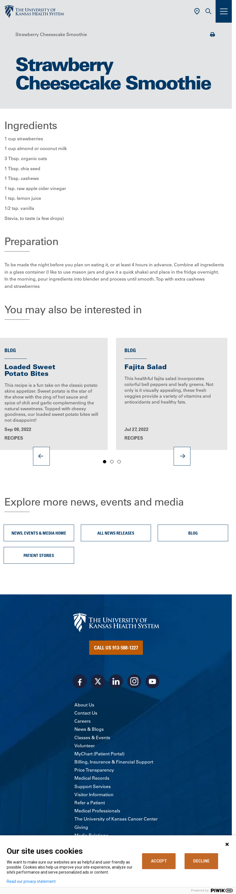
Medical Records (91, 778)
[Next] (182, 456)
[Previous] (41, 456)
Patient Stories (38, 555)
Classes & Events (92, 737)
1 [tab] (104, 462)
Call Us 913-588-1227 (116, 647)
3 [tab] (119, 462)
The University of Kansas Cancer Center (116, 819)
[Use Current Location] (197, 11)
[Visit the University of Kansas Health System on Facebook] (80, 681)
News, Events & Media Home (38, 532)
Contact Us (85, 713)
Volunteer (84, 745)
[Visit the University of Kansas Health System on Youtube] (152, 681)
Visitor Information (94, 794)
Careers (82, 721)
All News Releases (115, 532)
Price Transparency (94, 770)
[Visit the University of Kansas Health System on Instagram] (134, 681)
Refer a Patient (89, 802)
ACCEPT (159, 861)
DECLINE (201, 861)
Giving (81, 827)
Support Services (92, 786)
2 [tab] (111, 462)
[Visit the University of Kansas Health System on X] (98, 681)
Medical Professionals (97, 811)
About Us (84, 705)
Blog (193, 532)
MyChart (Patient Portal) (99, 754)
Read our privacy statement (31, 881)
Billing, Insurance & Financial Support (113, 762)
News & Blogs (89, 729)
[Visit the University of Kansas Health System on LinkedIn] (116, 681)
